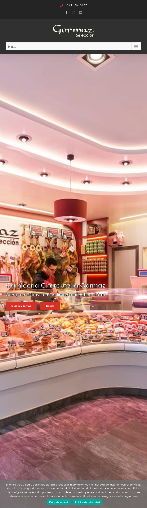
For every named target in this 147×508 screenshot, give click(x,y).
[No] (142, 494)
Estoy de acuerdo (59, 502)
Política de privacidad (87, 502)
